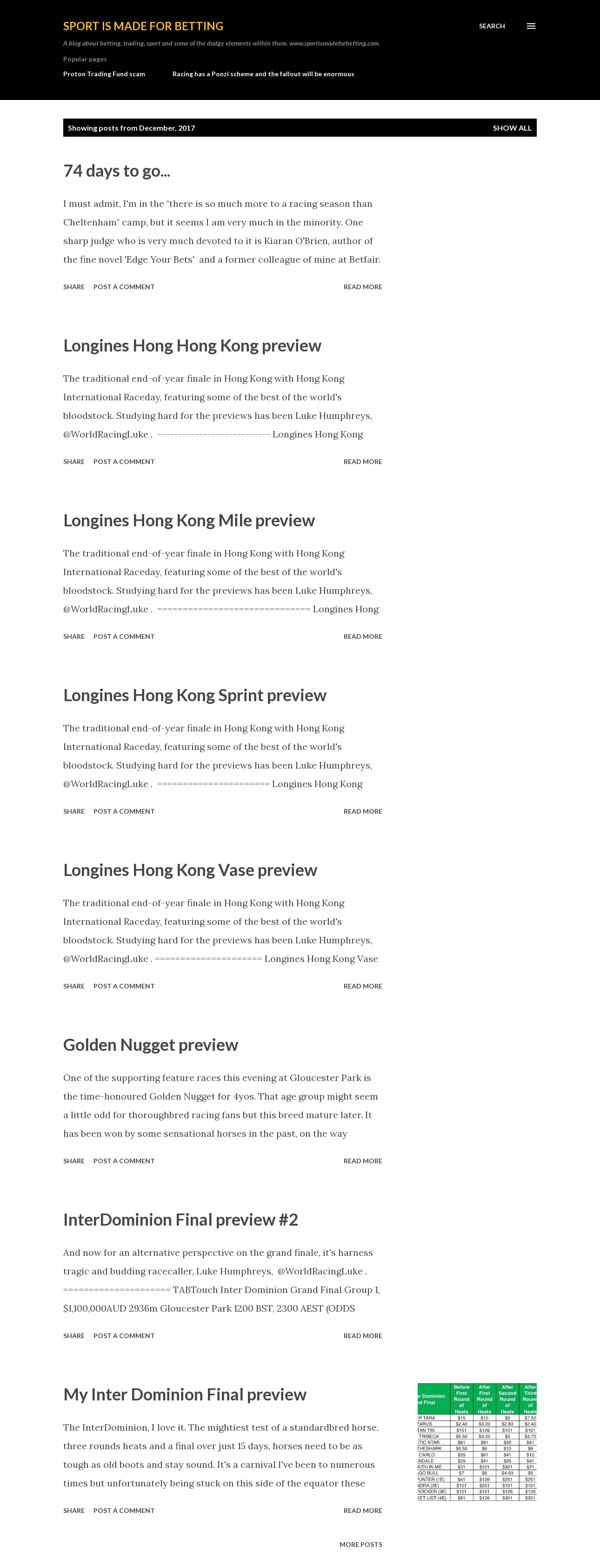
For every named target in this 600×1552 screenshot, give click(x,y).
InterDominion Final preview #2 (180, 1219)
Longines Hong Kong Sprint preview (195, 694)
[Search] (492, 26)
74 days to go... (116, 170)
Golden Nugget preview (150, 1044)
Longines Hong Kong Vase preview (190, 869)
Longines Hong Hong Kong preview (192, 345)
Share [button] (74, 287)
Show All (512, 127)
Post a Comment (124, 287)
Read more (363, 287)
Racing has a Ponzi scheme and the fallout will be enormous (263, 74)
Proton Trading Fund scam (104, 74)
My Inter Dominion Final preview (185, 1394)
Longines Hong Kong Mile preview (189, 520)
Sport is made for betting (143, 26)
